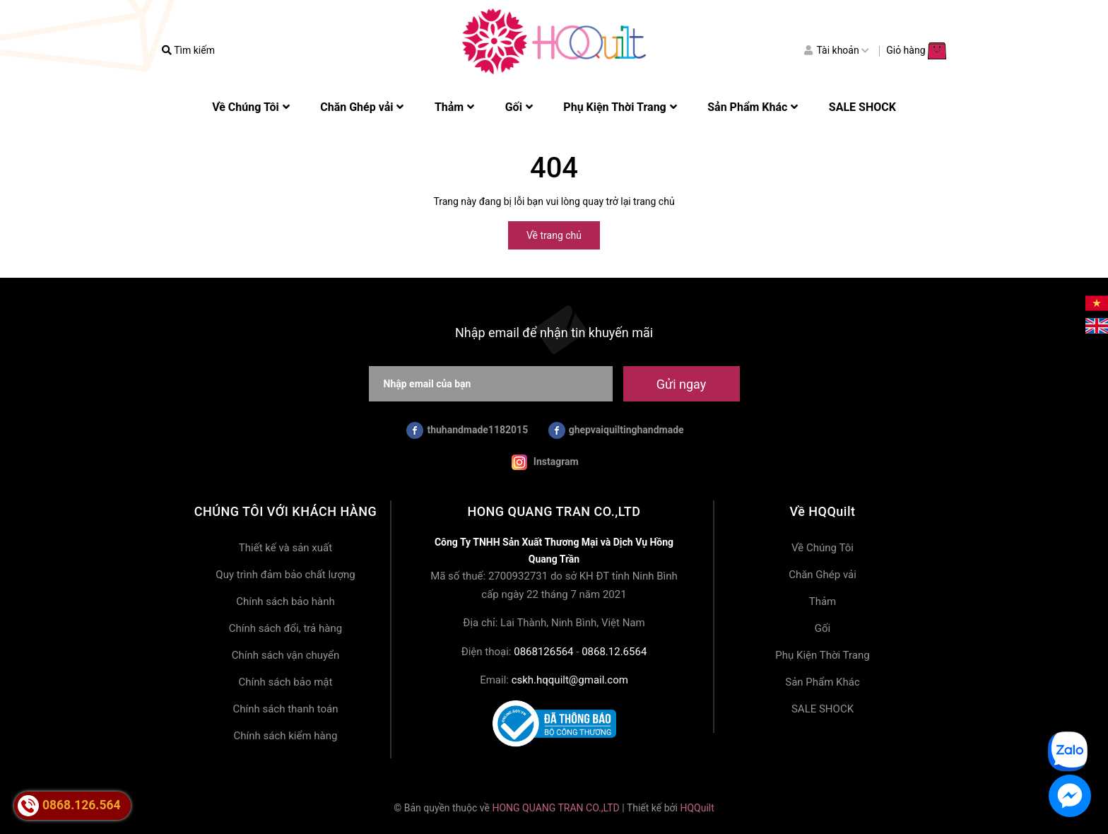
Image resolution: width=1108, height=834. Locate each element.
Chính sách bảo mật (286, 682)
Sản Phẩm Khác (822, 682)
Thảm (823, 601)
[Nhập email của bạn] (491, 383)
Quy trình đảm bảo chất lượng (285, 574)
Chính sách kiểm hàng (286, 735)
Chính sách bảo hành (285, 601)
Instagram (545, 462)
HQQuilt (697, 808)
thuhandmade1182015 (467, 430)
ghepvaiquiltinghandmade (616, 430)
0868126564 (543, 651)
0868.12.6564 (614, 651)
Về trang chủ (554, 235)
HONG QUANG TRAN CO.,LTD (555, 808)
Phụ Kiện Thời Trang (822, 655)
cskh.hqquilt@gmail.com (570, 680)
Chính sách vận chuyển (286, 655)
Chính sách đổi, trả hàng (285, 628)
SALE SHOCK (822, 709)
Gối (822, 628)
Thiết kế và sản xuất (285, 547)
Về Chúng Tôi (822, 547)
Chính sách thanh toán (285, 709)
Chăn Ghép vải (822, 574)
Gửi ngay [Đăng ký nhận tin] (681, 384)
